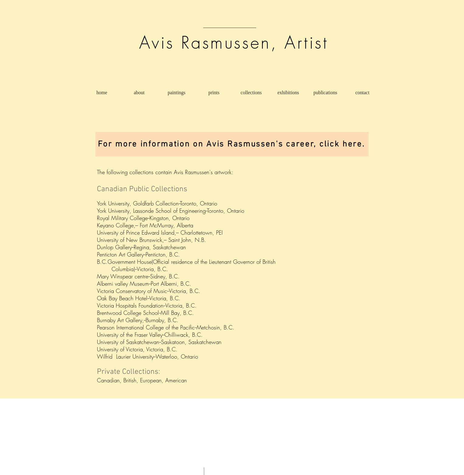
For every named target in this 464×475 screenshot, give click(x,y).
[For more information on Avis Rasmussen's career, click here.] (232, 144)
